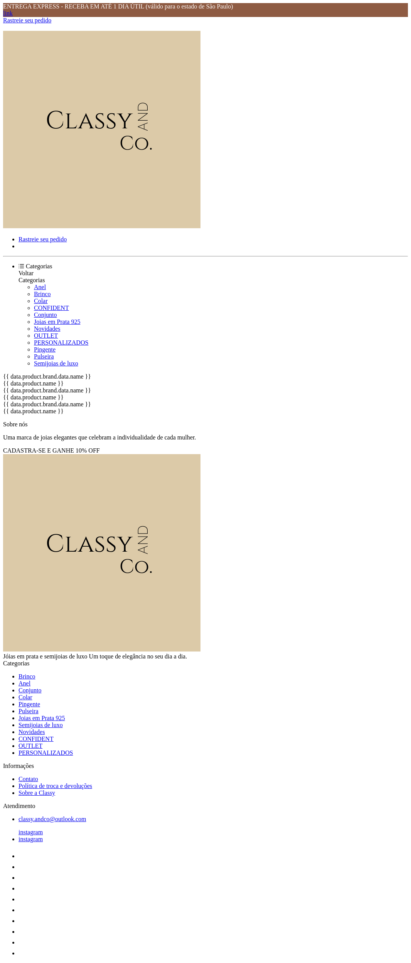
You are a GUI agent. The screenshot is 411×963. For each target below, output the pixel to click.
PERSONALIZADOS (61, 342)
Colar (41, 301)
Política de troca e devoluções (55, 786)
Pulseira (44, 356)
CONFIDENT (51, 308)
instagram (31, 832)
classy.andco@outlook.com (52, 819)
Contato (28, 779)
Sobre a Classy (37, 793)
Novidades (47, 328)
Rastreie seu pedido (27, 20)
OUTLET (46, 335)
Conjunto (45, 314)
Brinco (42, 294)
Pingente (45, 349)
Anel (40, 287)
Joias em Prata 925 (57, 321)
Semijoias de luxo (56, 363)
